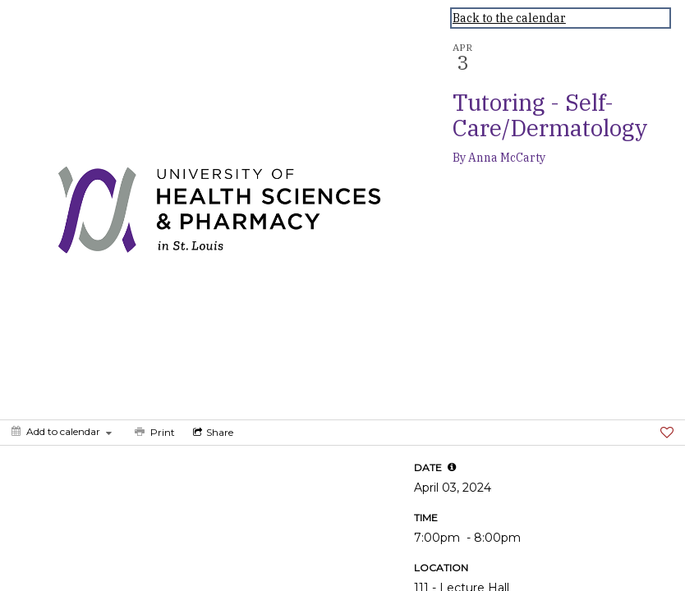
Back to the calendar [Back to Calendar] (509, 18)
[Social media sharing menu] (211, 432)
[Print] (153, 432)
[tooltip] (452, 467)
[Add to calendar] (61, 431)
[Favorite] (667, 432)
